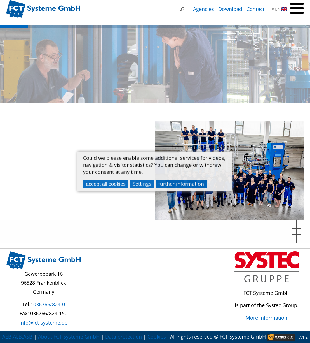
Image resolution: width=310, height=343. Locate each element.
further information (181, 183)
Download (230, 9)
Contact (255, 9)
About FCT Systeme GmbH (69, 336)
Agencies (203, 9)
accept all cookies (106, 184)
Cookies (156, 336)
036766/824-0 (49, 304)
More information (266, 317)
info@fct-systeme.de (43, 322)
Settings (142, 183)
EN (281, 9)
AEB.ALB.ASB (17, 336)
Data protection (123, 336)
